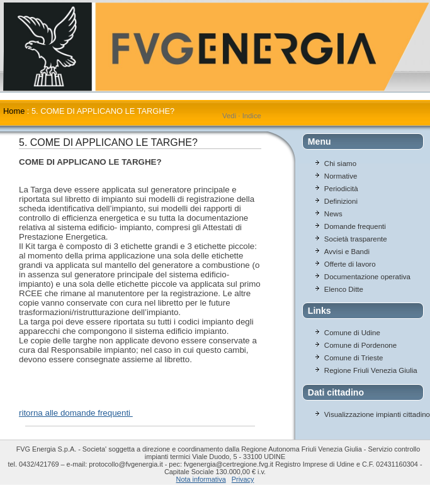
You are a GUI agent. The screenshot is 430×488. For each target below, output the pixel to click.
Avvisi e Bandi (347, 251)
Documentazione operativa (367, 276)
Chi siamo (340, 163)
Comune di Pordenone (360, 345)
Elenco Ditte (343, 289)
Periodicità (341, 188)
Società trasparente (355, 239)
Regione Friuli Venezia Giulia (370, 370)
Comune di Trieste (353, 358)
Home (14, 111)
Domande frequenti (355, 226)
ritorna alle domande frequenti (76, 413)
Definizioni (341, 201)
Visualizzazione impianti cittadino (377, 414)
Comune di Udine (352, 332)
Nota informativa (201, 479)
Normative (340, 176)
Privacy (243, 479)
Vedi (229, 115)
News (333, 214)
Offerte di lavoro (350, 264)
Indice (251, 115)
